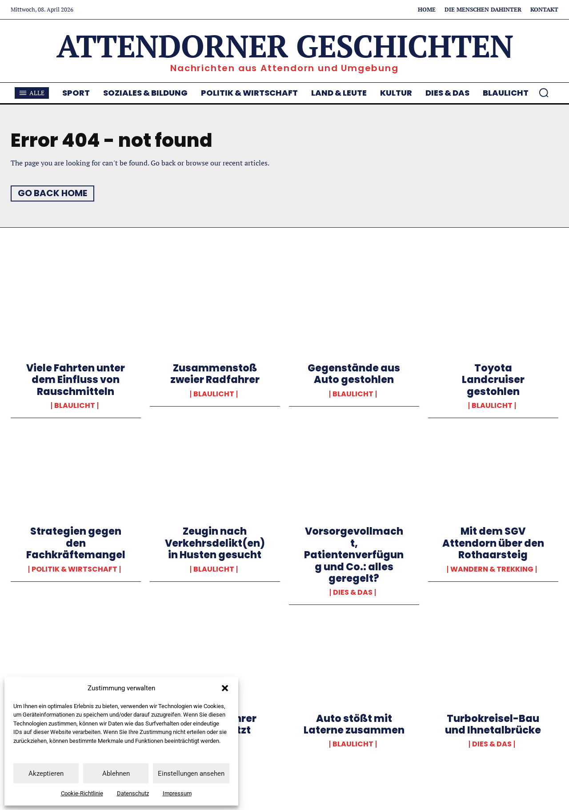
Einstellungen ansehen (191, 774)
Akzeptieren (46, 774)
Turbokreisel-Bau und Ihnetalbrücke (493, 724)
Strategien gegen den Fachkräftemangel (75, 543)
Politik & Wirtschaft (74, 569)
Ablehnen (116, 774)
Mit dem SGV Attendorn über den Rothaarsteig (493, 543)
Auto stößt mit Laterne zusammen (354, 724)
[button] (224, 688)
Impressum (177, 793)
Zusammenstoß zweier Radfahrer (215, 374)
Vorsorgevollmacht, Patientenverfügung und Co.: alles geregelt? (354, 554)
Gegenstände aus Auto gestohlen (354, 374)
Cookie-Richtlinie (82, 793)
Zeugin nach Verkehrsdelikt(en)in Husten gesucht (215, 543)
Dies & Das (353, 592)
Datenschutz (133, 793)
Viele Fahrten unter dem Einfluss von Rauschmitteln (75, 380)
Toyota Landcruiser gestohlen (493, 380)
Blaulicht (74, 405)
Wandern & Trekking (491, 569)
